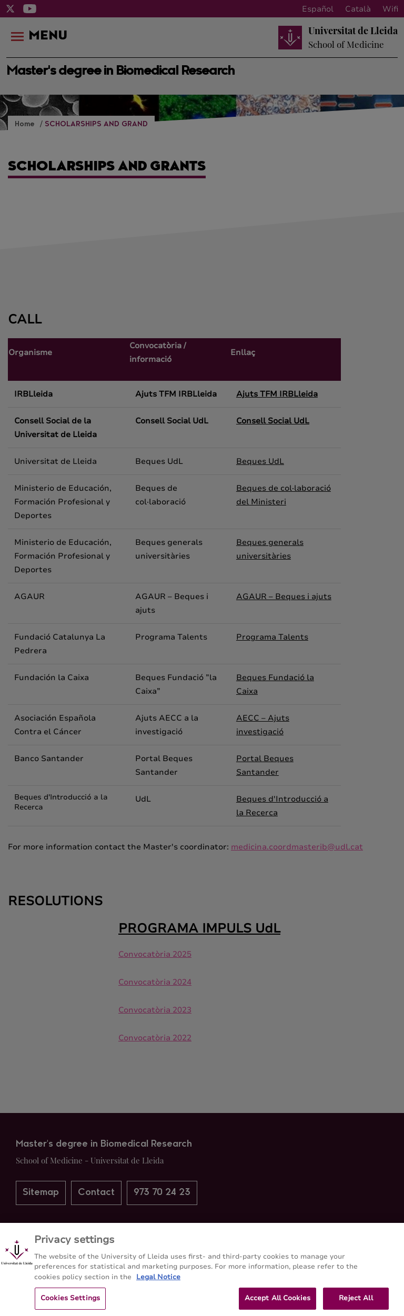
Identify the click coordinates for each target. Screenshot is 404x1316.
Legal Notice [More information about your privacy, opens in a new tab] (158, 1286)
